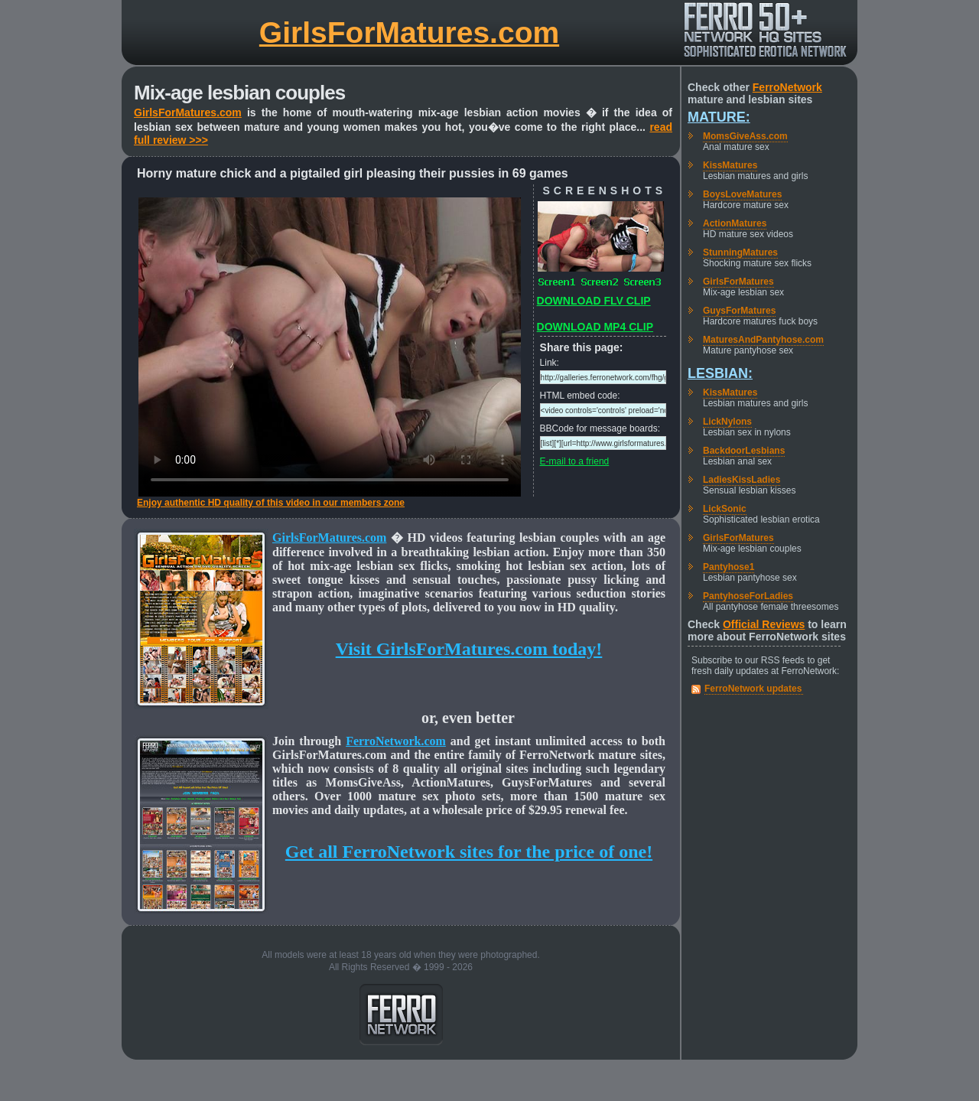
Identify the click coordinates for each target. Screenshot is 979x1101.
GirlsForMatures (738, 281)
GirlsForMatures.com (409, 32)
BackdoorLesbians (744, 450)
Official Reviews (764, 624)
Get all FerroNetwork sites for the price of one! (468, 852)
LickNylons (727, 421)
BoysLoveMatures (742, 194)
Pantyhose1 (728, 567)
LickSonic (724, 508)
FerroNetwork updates (753, 688)
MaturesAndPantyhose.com (763, 339)
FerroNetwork (787, 87)
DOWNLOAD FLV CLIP (594, 301)
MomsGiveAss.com (745, 136)
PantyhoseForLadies (748, 596)
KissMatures (730, 165)
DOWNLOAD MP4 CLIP (595, 327)
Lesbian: (720, 373)
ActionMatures (734, 223)
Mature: (719, 117)
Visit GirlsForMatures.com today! (469, 649)
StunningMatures (740, 252)
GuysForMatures (739, 310)
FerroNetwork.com (396, 741)
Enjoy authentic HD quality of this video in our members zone (271, 502)
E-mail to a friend (575, 461)
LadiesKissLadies (741, 479)
